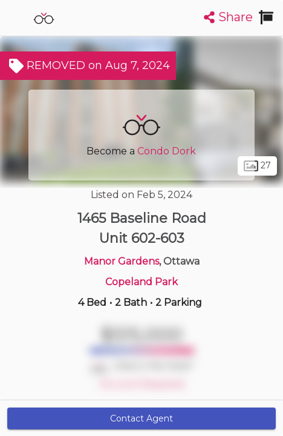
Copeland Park (141, 282)
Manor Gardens (121, 261)
